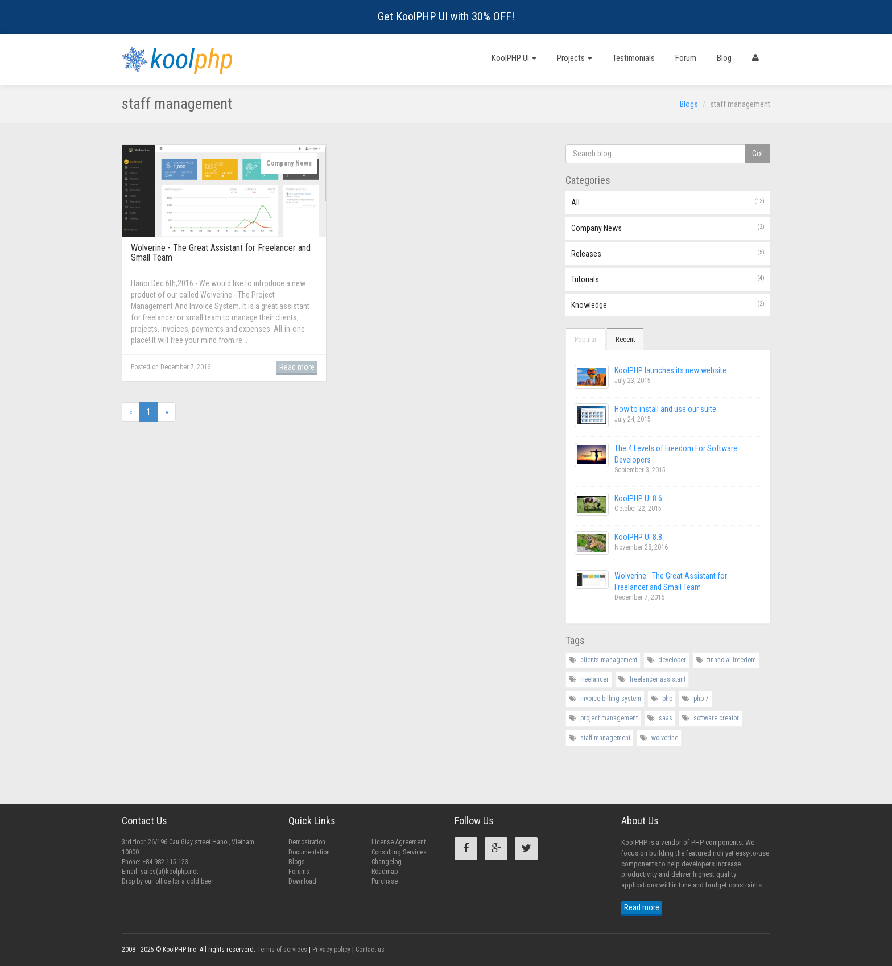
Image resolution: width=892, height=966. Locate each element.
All (668, 202)
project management (609, 718)
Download (302, 881)
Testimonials (634, 58)
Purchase (384, 881)
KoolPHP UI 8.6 (638, 498)
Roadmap (384, 872)
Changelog (386, 862)
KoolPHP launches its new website (670, 370)
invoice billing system (610, 699)
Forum (685, 58)
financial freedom (731, 660)
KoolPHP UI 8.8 (638, 537)
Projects (574, 58)
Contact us (370, 949)
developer (672, 660)
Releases (668, 253)
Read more (297, 366)
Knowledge (668, 304)
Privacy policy (331, 949)
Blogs (689, 104)
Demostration (306, 842)
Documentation (309, 852)
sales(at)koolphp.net (169, 872)
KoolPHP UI (514, 58)
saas (665, 718)
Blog (724, 58)
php (667, 699)
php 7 (701, 699)
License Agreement (398, 842)
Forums (298, 872)
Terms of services (282, 949)
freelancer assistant (657, 679)
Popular (586, 339)
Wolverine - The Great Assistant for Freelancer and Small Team (221, 252)
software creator (716, 718)
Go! (757, 153)
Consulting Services (399, 852)
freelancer (594, 679)
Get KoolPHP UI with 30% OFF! (446, 16)
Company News (668, 227)
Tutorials (668, 279)
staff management (605, 738)
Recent (625, 339)
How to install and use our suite (665, 409)
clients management (608, 660)
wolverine (664, 738)
